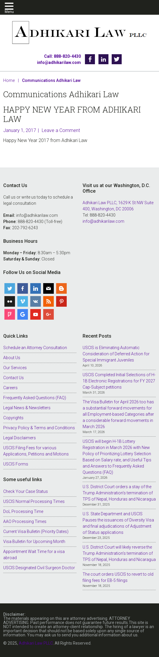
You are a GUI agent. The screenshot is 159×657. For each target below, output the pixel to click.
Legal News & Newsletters (27, 407)
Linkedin (103, 59)
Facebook (90, 59)
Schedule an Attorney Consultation (35, 347)
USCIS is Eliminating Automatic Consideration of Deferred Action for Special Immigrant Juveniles (116, 353)
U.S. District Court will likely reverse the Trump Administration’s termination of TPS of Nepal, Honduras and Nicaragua (119, 553)
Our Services (15, 367)
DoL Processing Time (23, 511)
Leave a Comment (61, 130)
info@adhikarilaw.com (59, 62)
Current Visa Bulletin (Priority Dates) (35, 531)
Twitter (117, 59)
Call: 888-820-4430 (62, 56)
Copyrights (13, 417)
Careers (10, 387)
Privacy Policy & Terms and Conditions (39, 427)
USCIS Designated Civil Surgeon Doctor (39, 567)
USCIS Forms (15, 464)
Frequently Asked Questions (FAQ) (34, 397)
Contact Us (13, 377)
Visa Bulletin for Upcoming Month (34, 541)
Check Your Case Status (25, 491)
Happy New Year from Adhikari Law (72, 114)
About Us (11, 357)
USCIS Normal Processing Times (34, 501)
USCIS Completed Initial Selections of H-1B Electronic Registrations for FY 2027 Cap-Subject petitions (119, 380)
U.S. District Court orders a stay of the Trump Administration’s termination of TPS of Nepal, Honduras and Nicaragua (119, 492)
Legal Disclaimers (19, 437)
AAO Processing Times (24, 521)
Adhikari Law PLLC (79, 33)
